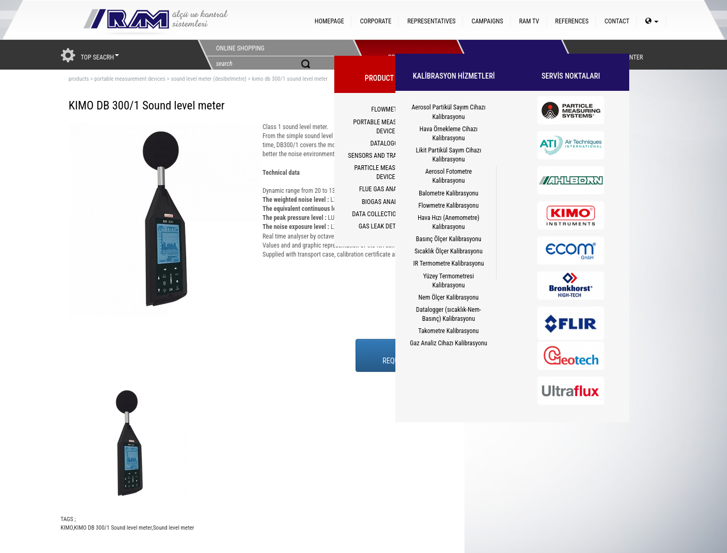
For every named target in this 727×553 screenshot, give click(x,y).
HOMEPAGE (329, 21)
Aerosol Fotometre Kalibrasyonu (448, 176)
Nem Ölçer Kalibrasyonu (448, 297)
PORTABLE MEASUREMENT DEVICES (387, 126)
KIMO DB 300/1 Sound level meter (112, 527)
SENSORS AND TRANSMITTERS (387, 155)
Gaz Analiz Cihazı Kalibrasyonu (448, 343)
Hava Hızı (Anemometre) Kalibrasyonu (448, 222)
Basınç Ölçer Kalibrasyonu (448, 239)
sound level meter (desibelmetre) (209, 78)
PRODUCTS (402, 55)
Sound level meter (174, 527)
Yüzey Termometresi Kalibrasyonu (448, 281)
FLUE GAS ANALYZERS (387, 189)
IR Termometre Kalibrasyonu (448, 263)
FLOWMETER (387, 109)
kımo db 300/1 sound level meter (289, 78)
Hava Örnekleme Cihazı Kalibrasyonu (448, 133)
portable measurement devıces (129, 78)
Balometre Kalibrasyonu (448, 193)
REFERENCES (572, 21)
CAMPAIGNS (487, 21)
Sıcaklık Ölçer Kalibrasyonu (449, 251)
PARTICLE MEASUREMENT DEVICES (387, 172)
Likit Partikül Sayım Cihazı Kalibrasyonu (448, 155)
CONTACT (616, 21)
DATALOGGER (387, 143)
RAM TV (529, 21)
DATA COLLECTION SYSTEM (387, 214)
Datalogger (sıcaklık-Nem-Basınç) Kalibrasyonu (448, 314)
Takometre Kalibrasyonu (448, 331)
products (79, 78)
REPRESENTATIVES (431, 21)
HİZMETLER (506, 55)
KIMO (67, 527)
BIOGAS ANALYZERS (387, 202)
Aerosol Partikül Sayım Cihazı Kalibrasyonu (448, 112)
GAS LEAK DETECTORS (388, 226)
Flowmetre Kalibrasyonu (448, 205)
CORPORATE (375, 21)
